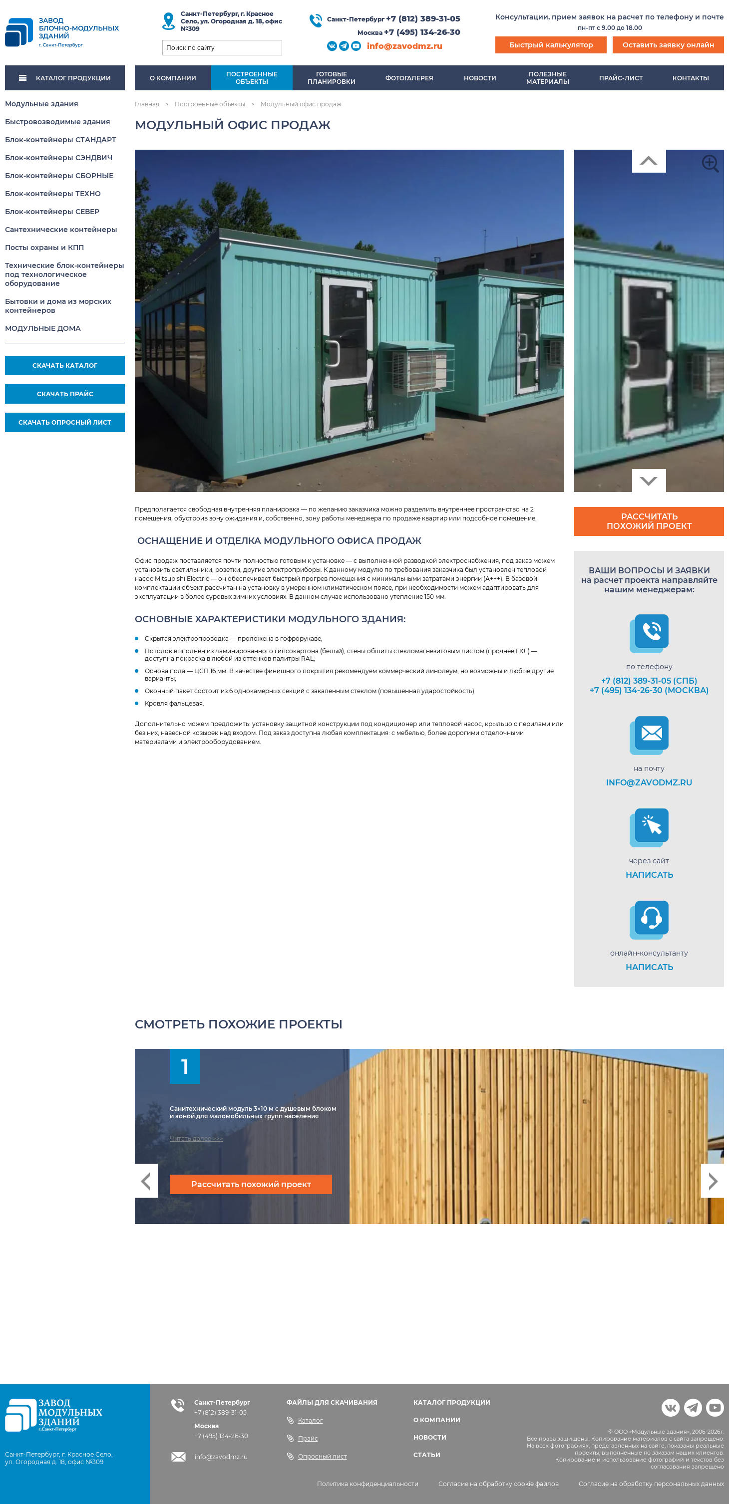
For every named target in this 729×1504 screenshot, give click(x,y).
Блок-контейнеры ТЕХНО (53, 193)
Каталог (305, 1420)
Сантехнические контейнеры (61, 229)
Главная (147, 104)
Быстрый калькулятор (551, 44)
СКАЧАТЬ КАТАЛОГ (64, 365)
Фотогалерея (409, 78)
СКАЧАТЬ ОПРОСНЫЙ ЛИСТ (64, 422)
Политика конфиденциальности (367, 1484)
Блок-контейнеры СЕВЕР (52, 211)
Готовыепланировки (332, 77)
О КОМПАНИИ (436, 1420)
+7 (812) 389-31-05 (423, 18)
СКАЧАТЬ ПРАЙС (65, 394)
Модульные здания (41, 103)
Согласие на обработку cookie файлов (498, 1484)
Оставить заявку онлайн (669, 44)
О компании (173, 78)
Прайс (302, 1438)
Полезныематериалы (547, 77)
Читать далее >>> (196, 1138)
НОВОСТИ (429, 1437)
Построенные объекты (210, 104)
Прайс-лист (621, 78)
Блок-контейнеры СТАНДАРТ (60, 139)
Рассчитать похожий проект (649, 521)
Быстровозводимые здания (57, 121)
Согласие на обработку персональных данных (651, 1484)
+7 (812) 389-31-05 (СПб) (649, 681)
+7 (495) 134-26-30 (422, 32)
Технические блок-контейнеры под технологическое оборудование (64, 274)
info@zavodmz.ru (404, 46)
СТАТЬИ (426, 1455)
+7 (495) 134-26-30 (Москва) (649, 690)
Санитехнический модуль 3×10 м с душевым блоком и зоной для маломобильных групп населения (253, 1112)
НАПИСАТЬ (649, 875)
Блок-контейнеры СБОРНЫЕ (59, 175)
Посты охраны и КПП (44, 247)
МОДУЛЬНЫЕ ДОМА (43, 328)
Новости (480, 78)
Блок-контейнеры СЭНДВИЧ (58, 157)
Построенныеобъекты (252, 77)
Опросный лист (317, 1456)
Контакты (691, 78)
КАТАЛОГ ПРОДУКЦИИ (65, 78)
